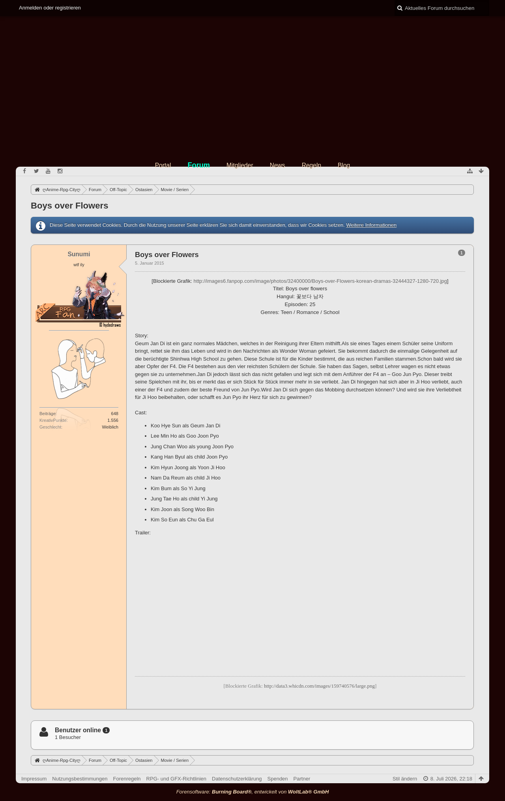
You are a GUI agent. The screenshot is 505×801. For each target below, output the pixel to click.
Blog (344, 165)
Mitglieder (239, 165)
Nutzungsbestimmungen (79, 779)
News (277, 165)
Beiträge (47, 413)
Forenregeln (127, 779)
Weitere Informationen (371, 225)
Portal (163, 165)
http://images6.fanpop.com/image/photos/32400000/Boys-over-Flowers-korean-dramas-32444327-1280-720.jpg (320, 281)
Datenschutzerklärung (237, 779)
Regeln (311, 165)
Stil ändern (405, 779)
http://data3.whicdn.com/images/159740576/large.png (319, 686)
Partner (302, 779)
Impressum (34, 779)
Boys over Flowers (69, 206)
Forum (198, 165)
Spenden (277, 779)
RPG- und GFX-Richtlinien (176, 779)
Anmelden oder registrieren (50, 8)
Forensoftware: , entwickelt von (252, 792)
